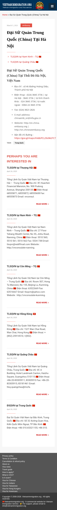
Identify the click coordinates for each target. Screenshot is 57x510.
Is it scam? (6, 478)
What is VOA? (8, 475)
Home (5, 15)
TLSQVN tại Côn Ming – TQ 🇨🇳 (23, 266)
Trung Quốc (19, 143)
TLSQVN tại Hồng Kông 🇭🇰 (21, 313)
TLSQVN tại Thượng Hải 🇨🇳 (21, 167)
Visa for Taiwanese (9, 486)
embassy (26, 25)
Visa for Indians (8, 483)
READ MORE (41, 204)
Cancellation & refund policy (13, 461)
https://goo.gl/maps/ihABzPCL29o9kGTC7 (35, 138)
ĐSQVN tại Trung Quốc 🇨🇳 (21, 405)
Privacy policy (7, 456)
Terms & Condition (9, 459)
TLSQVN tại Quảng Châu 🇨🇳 (22, 61)
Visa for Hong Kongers (11, 489)
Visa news (6, 467)
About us (5, 464)
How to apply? (8, 472)
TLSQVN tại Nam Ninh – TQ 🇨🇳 (24, 56)
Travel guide (7, 469)
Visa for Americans (9, 491)
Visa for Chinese (9, 480)
